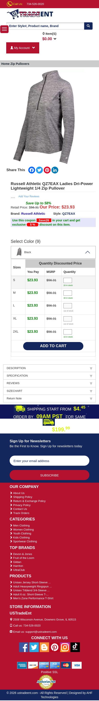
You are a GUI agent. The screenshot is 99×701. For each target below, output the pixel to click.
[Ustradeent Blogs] (44, 647)
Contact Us (18, 509)
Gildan (15, 562)
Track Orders (19, 513)
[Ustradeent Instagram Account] (65, 647)
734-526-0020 (35, 4)
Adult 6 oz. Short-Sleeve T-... (29, 594)
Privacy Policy (20, 505)
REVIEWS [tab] (49, 383)
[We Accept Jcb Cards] (55, 665)
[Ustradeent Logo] (30, 14)
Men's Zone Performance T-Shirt (31, 598)
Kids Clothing (20, 537)
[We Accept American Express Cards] (22, 665)
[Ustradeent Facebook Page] (23, 647)
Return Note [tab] (49, 398)
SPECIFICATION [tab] (49, 375)
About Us (17, 493)
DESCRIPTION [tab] (49, 368)
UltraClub (17, 570)
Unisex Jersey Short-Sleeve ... (30, 582)
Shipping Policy (21, 497)
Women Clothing (22, 529)
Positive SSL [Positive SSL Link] (49, 672)
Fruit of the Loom (22, 558)
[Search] (88, 26)
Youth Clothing (20, 533)
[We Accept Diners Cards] (44, 665)
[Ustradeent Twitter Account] (34, 647)
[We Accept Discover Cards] (33, 665)
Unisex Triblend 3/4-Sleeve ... (30, 590)
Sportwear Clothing (23, 541)
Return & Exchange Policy (28, 501)
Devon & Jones (21, 554)
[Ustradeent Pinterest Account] (54, 647)
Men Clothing (20, 525)
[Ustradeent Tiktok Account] (75, 647)
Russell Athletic (33, 213)
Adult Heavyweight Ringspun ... (31, 586)
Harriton (16, 565)
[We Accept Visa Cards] (77, 665)
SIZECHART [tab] (49, 391)
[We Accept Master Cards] (66, 665)
